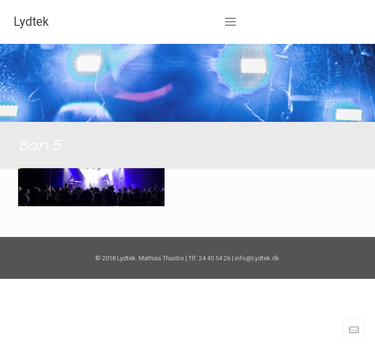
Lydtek (31, 22)
